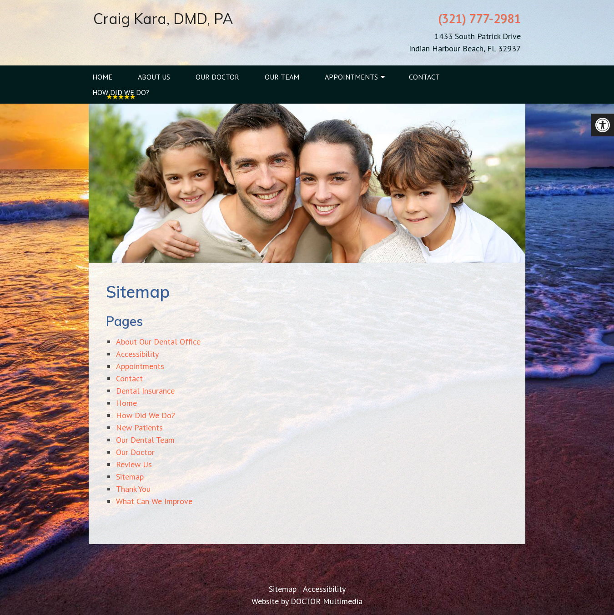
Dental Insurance (145, 390)
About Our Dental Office (158, 341)
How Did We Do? (120, 92)
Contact (424, 76)
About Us (154, 76)
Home (102, 76)
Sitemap (130, 476)
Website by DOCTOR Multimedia (307, 601)
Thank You (133, 489)
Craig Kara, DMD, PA (163, 19)
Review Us (134, 464)
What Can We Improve (154, 501)
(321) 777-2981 (479, 18)
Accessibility (137, 354)
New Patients (139, 427)
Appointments (351, 76)
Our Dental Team (145, 440)
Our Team (282, 76)
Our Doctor (217, 76)
